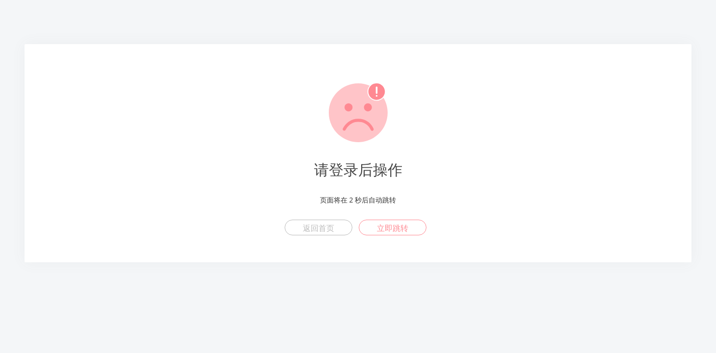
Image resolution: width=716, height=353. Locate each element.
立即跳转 (392, 228)
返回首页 (318, 228)
